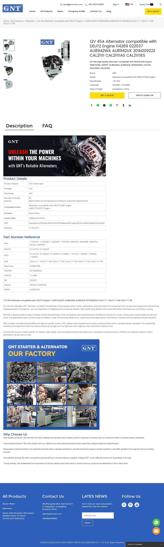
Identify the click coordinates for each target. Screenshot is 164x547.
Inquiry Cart (144, 4)
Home (32, 11)
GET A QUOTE (153, 11)
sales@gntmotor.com (51, 514)
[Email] (98, 515)
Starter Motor (9, 504)
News (60, 11)
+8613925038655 (49, 518)
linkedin (130, 106)
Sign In (116, 4)
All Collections (17, 21)
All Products (46, 11)
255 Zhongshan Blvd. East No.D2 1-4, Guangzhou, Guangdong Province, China (57, 506)
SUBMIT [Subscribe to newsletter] (87, 523)
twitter (104, 106)
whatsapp (111, 106)
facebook (92, 106)
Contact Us (95, 11)
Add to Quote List (144, 95)
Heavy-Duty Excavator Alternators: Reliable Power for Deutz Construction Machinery (18, 516)
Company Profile (76, 11)
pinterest (117, 106)
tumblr (124, 106)
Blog (109, 11)
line (98, 106)
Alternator (29, 21)
